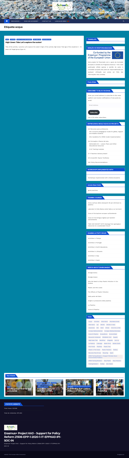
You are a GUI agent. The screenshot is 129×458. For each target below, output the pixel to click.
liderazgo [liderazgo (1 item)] (99, 343)
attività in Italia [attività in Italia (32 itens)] (110, 324)
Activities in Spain (94, 260)
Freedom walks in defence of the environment (45, 391)
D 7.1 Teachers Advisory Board (97, 153)
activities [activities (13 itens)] (96, 321)
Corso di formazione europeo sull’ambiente (102, 213)
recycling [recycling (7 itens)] (105, 353)
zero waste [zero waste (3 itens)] (109, 364)
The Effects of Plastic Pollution (98, 292)
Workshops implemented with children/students (104, 178)
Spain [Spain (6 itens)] (111, 353)
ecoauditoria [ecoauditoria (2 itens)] (103, 334)
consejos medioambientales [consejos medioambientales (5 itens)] (112, 331)
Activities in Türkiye (94, 238)
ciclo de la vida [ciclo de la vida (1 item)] (115, 327)
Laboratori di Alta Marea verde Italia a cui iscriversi (105, 209)
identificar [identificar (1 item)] (102, 340)
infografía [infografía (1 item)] (110, 340)
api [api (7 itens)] (97, 324)
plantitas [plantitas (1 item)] (99, 346)
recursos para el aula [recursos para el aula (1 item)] (95, 353)
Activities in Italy (47, 39)
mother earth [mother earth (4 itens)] (116, 343)
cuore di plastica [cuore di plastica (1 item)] (93, 334)
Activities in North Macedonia (97, 247)
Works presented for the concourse (19, 390)
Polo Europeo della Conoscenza (17, 454)
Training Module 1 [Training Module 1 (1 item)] (93, 364)
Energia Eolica (92, 272)
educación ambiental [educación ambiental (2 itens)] (95, 337)
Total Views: (8, 408)
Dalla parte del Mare (94, 296)
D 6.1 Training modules (96, 149)
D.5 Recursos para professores (98, 129)
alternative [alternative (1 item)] (92, 324)
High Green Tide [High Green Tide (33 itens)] (93, 340)
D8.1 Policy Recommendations (98, 162)
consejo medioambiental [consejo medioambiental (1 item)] (95, 331)
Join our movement (31, 21)
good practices (93, 190)
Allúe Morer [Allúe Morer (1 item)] (104, 321)
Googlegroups (120, 454)
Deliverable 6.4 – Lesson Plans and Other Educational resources (78, 391)
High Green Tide (37, 39)
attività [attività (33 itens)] (102, 324)
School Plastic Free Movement (24, 39)
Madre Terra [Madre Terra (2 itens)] (107, 343)
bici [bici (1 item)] (98, 327)
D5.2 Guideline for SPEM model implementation (105, 137)
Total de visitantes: (10, 413)
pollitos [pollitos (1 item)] (115, 349)
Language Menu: (62, 21)
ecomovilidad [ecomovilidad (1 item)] (113, 334)
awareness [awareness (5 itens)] (92, 327)
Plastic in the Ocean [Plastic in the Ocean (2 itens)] (94, 349)
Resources (15, 21)
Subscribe (93, 112)
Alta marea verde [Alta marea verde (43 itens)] (114, 321)
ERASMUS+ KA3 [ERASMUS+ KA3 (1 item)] (107, 337)
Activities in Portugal (95, 242)
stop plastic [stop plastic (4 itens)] (107, 360)
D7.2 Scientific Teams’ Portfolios (98, 158)
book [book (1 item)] (102, 327)
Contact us (46, 21)
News (7, 39)
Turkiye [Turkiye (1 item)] (102, 364)
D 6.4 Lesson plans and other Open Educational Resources (79, 386)
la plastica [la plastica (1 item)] (92, 343)
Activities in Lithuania (95, 251)
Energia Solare (92, 277)
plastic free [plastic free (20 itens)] (107, 346)
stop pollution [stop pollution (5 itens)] (117, 360)
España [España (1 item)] (115, 337)
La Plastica (91, 305)
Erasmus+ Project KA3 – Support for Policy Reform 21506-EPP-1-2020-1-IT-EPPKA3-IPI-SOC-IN (64, 12)
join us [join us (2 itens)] (117, 340)
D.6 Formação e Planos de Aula (98, 141)
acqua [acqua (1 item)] (90, 321)
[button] (123, 21)
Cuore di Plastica (93, 309)
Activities (12, 39)
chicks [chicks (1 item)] (107, 327)
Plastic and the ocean (95, 287)
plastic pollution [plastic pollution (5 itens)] (106, 349)
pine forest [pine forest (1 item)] (92, 346)
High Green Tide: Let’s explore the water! (23, 42)
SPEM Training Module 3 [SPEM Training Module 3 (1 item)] (95, 360)
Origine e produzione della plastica (99, 301)
